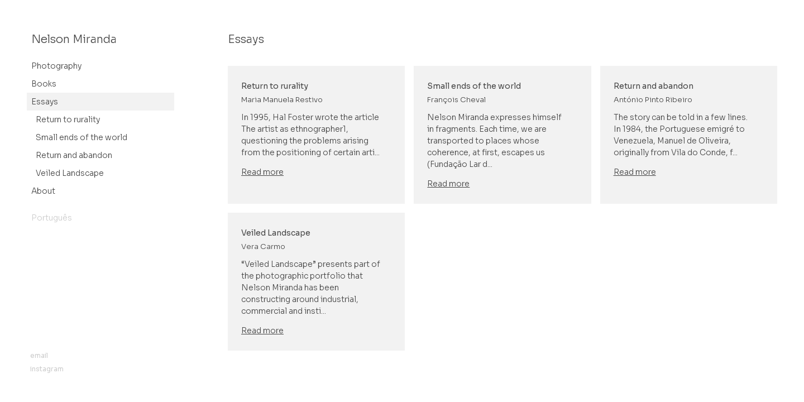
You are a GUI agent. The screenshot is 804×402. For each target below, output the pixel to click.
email (39, 355)
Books (43, 84)
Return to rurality (68, 119)
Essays (44, 102)
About (43, 191)
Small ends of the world (81, 137)
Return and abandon (74, 155)
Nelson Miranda (74, 39)
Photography (56, 66)
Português (51, 218)
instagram (47, 369)
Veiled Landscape (70, 173)
